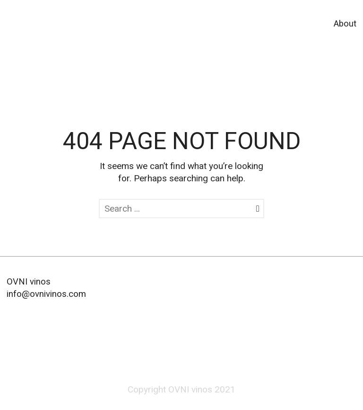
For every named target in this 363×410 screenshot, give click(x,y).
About (345, 23)
